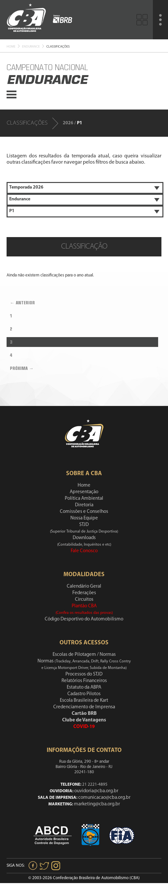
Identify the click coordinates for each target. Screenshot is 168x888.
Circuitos (84, 599)
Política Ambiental (84, 498)
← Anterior (22, 302)
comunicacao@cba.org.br (104, 797)
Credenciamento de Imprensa (84, 707)
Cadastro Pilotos (84, 694)
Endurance (31, 47)
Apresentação (84, 492)
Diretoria (84, 505)
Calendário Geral (84, 586)
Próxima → (22, 368)
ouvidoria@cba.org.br (96, 791)
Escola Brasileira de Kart (84, 700)
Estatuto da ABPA (84, 687)
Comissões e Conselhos (84, 511)
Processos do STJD (84, 674)
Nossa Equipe (84, 518)
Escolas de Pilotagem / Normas (84, 654)
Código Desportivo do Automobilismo (84, 619)
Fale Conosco (84, 551)
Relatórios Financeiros (84, 680)
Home (11, 47)
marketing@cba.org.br (97, 804)
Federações (84, 593)
